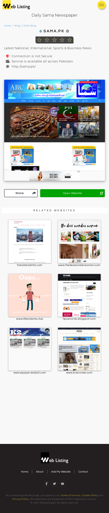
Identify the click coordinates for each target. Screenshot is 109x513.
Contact (83, 471)
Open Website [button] (83, 193)
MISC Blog (30, 25)
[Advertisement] (54, 416)
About (39, 471)
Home (8, 25)
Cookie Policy (90, 495)
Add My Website (60, 471)
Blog (17, 25)
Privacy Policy (20, 499)
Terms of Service (70, 495)
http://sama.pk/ (24, 66)
